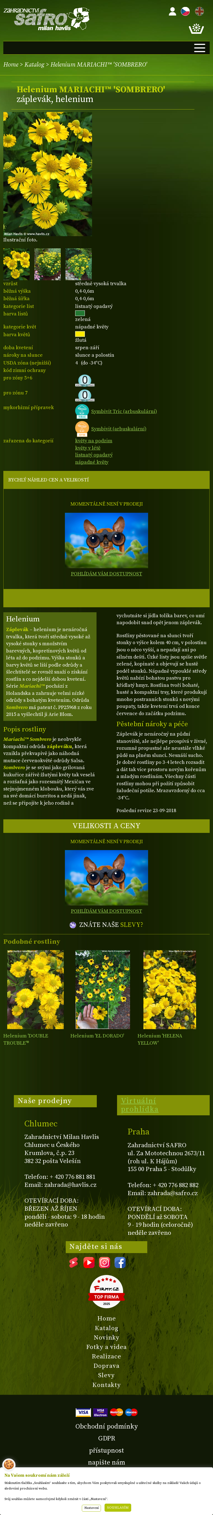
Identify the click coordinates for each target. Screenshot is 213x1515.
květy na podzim (93, 441)
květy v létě (87, 448)
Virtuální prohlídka (140, 1105)
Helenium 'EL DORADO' (97, 1036)
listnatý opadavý (94, 455)
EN (198, 10)
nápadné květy (91, 462)
